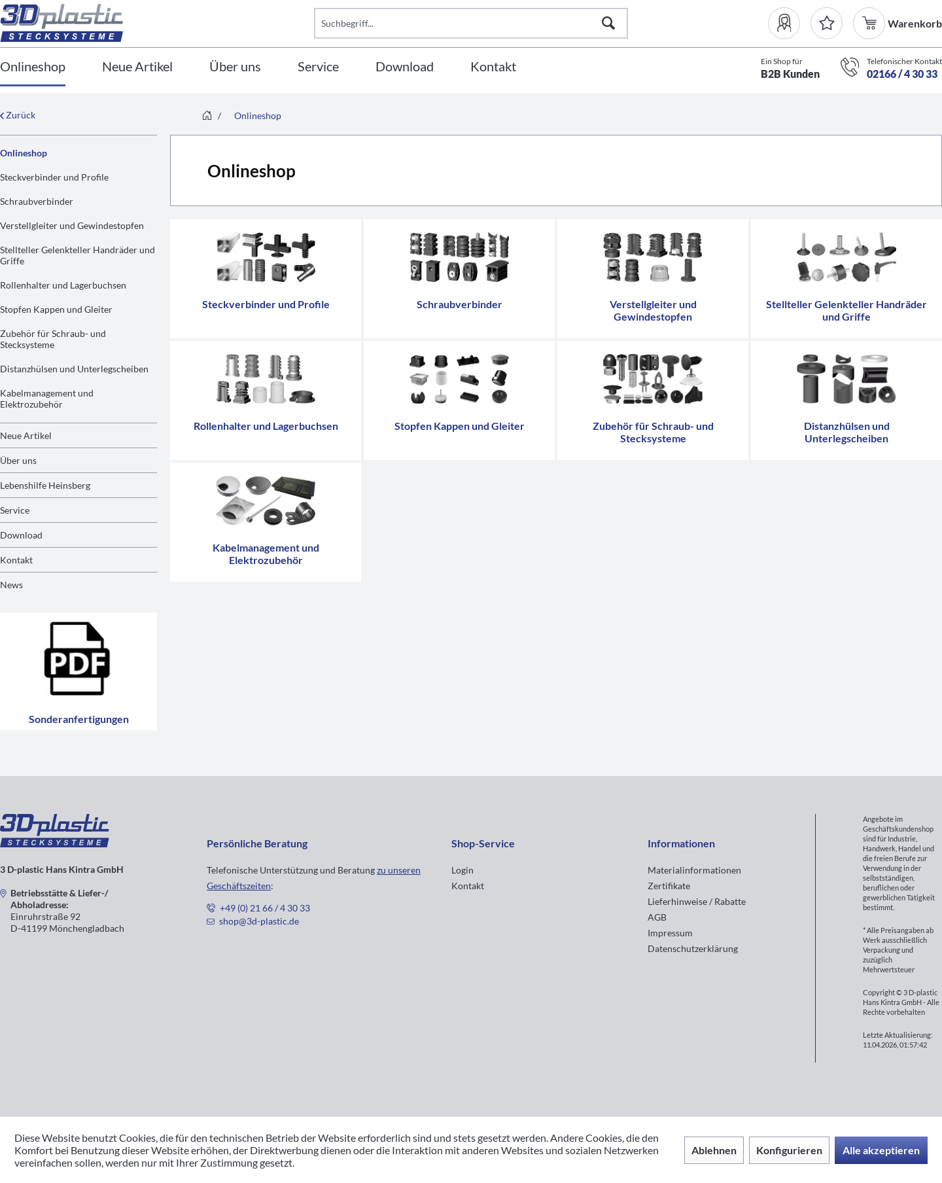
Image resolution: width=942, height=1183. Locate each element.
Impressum (670, 932)
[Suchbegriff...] (471, 23)
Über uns (18, 460)
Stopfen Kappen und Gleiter (56, 309)
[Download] (404, 67)
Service (14, 510)
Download (21, 534)
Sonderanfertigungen (78, 671)
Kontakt (16, 559)
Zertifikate (669, 885)
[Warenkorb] (870, 23)
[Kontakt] (493, 67)
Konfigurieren (789, 1150)
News (11, 584)
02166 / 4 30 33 (902, 73)
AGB (657, 917)
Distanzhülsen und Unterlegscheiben (74, 368)
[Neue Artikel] (137, 67)
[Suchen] (608, 23)
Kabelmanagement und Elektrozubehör (47, 398)
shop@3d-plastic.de (259, 921)
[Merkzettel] (827, 23)
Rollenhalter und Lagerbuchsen (63, 285)
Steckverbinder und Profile (54, 177)
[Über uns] (235, 67)
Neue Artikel (26, 435)
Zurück (17, 114)
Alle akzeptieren (881, 1150)
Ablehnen (714, 1150)
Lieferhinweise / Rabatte (697, 901)
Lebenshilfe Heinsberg (45, 485)
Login (462, 869)
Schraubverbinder (36, 201)
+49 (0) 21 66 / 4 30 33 (265, 907)
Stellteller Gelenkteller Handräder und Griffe (77, 255)
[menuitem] (789, 23)
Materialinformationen (694, 869)
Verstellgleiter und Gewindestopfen (72, 225)
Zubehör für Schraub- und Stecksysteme (53, 339)
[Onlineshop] (32, 67)
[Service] (318, 67)
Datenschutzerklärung (693, 948)
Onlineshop (23, 152)
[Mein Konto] (789, 23)
